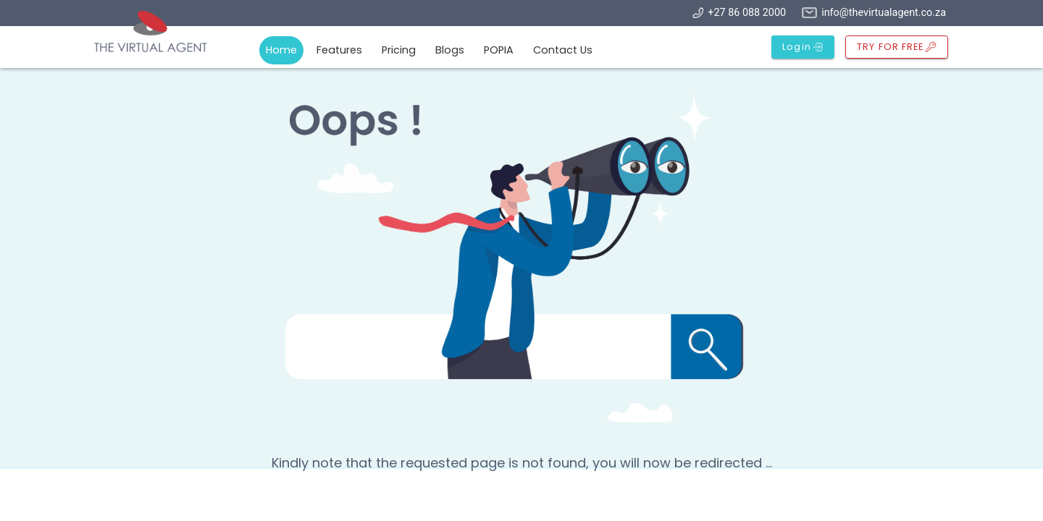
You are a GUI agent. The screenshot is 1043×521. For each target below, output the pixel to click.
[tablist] (432, 51)
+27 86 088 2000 (747, 13)
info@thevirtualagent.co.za (883, 13)
